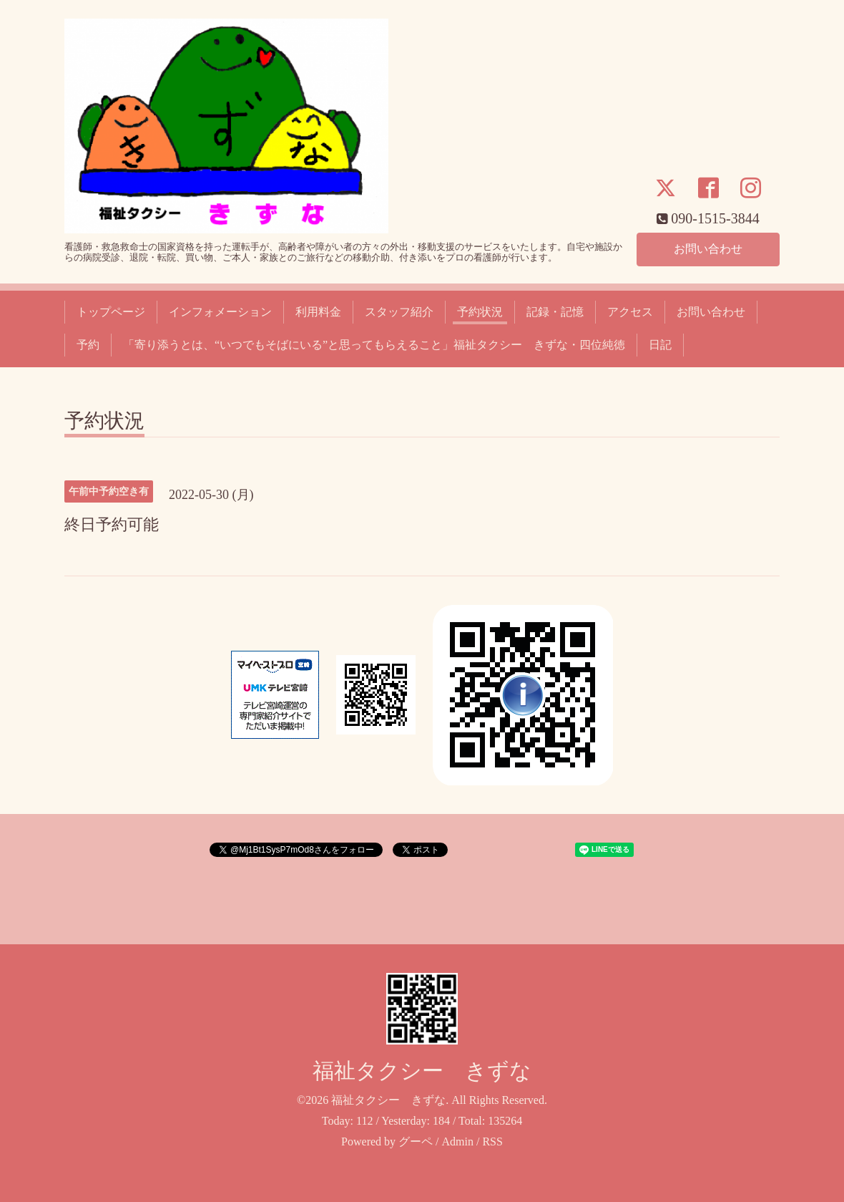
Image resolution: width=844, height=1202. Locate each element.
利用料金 (318, 312)
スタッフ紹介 (399, 312)
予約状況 (480, 312)
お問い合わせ (708, 249)
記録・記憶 (555, 312)
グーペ (415, 1141)
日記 (660, 345)
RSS (492, 1141)
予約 (88, 345)
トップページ (111, 312)
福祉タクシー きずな (422, 1070)
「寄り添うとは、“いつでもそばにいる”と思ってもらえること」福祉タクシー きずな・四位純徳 (374, 345)
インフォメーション (220, 312)
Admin (457, 1141)
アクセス (630, 312)
